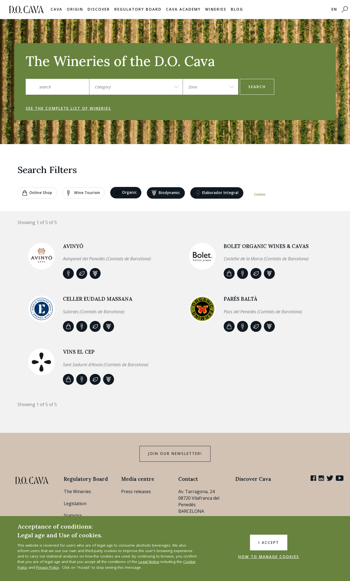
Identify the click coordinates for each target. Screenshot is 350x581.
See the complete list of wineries (68, 108)
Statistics (73, 516)
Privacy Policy (47, 567)
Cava (56, 9)
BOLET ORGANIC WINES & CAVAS (266, 246)
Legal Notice (148, 561)
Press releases (136, 491)
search (257, 86)
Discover (99, 9)
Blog (237, 9)
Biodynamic (166, 193)
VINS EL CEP (79, 351)
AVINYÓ (73, 246)
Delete (260, 194)
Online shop (37, 193)
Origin (75, 9)
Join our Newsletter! (175, 453)
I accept (268, 542)
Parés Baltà (240, 299)
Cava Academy (183, 9)
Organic (126, 192)
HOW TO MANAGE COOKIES (268, 556)
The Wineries (77, 491)
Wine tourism (83, 193)
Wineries (215, 9)
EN (334, 9)
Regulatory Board (138, 9)
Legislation (75, 503)
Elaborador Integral (216, 193)
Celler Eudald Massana (97, 299)
